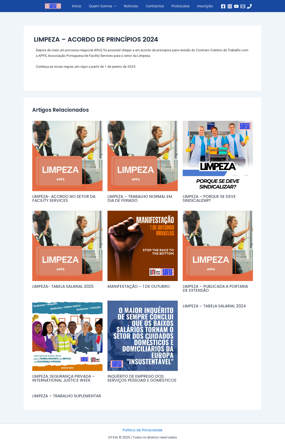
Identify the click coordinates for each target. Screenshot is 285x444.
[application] (116, 6)
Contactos (154, 6)
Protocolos (179, 6)
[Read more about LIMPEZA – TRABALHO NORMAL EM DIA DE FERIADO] (142, 156)
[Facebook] (220, 6)
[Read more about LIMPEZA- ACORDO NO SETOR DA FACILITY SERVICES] (67, 156)
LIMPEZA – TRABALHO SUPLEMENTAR (66, 396)
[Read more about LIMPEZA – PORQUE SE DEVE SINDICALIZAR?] (218, 156)
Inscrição (203, 6)
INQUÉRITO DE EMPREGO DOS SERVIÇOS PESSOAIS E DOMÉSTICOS (141, 378)
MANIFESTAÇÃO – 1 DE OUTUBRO (138, 286)
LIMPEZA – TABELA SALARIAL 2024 (214, 306)
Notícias (131, 6)
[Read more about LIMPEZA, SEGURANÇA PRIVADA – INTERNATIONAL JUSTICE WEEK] (67, 336)
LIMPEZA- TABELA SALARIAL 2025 (63, 286)
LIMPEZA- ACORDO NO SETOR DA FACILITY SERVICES (63, 198)
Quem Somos (104, 6)
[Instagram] (226, 6)
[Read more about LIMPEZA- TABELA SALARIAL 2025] (67, 246)
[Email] (240, 6)
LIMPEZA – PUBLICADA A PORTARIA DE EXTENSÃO (215, 288)
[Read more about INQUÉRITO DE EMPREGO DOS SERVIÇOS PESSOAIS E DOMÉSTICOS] (142, 336)
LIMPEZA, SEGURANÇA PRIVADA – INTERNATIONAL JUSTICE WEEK (63, 378)
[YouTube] (233, 6)
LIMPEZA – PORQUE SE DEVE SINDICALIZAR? (209, 198)
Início (79, 6)
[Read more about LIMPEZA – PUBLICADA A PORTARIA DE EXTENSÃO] (218, 246)
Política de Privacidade (142, 430)
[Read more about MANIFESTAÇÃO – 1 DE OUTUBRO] (142, 246)
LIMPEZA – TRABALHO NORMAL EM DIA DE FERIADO (139, 198)
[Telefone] (246, 6)
